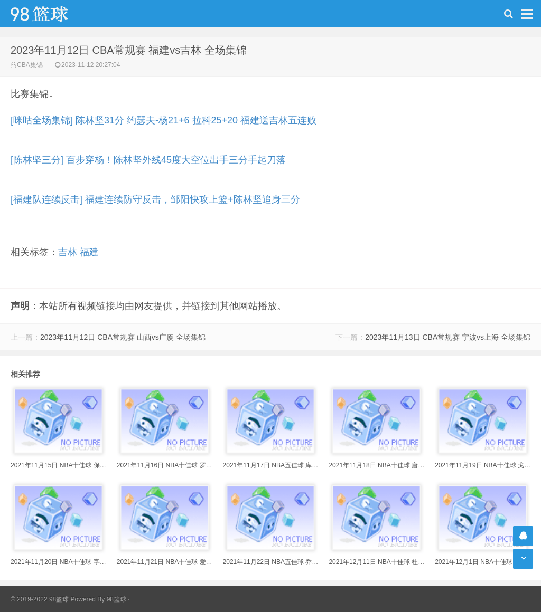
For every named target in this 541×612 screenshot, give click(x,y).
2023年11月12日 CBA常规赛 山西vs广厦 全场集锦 (123, 337)
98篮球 (116, 599)
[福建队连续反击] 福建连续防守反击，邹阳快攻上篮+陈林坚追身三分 (155, 199)
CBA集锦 (30, 65)
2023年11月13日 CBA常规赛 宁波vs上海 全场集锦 (447, 337)
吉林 (67, 252)
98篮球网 (53, 13)
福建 (89, 252)
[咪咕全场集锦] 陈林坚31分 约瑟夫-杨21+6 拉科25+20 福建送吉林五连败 (163, 120)
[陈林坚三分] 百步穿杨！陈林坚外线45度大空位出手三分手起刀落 (148, 160)
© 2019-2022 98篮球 (40, 599)
